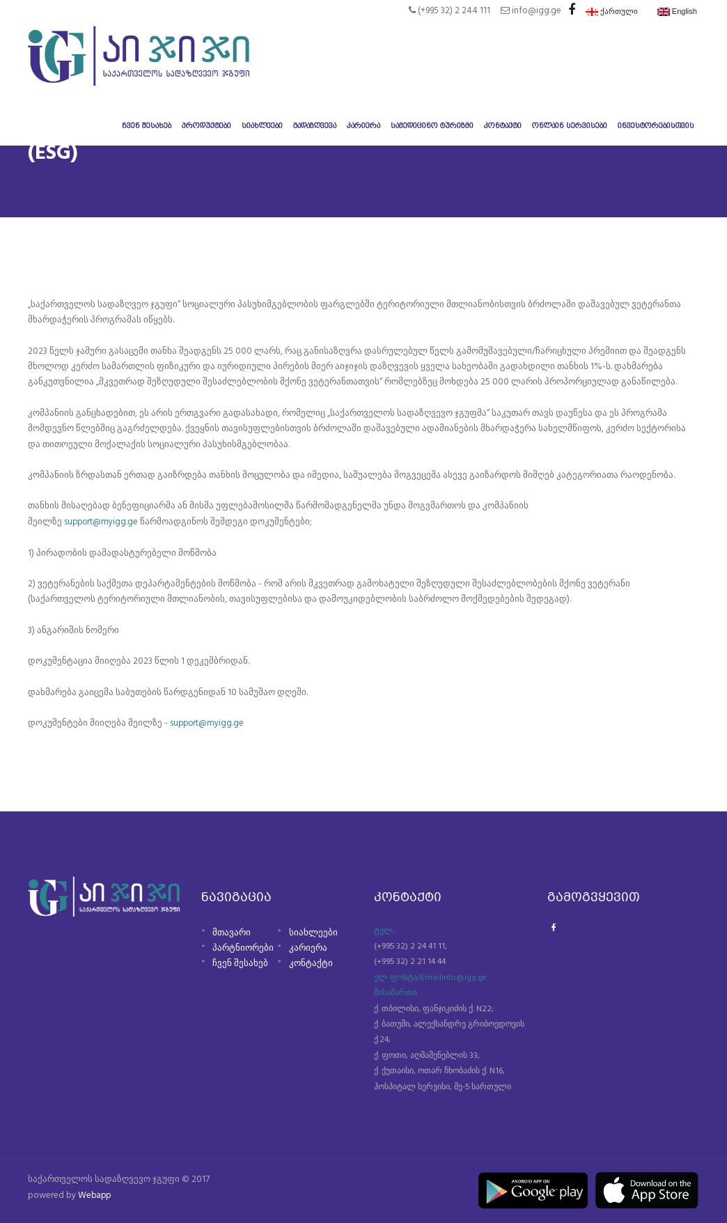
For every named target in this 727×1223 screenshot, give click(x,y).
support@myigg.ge (102, 522)
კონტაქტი (311, 963)
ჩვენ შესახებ (240, 963)
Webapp (95, 1194)
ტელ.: (385, 930)
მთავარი (231, 932)
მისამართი (395, 993)
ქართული (612, 11)
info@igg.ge (464, 977)
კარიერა (308, 947)
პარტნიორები (243, 947)
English (677, 11)
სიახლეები (313, 932)
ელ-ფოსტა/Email (407, 977)
